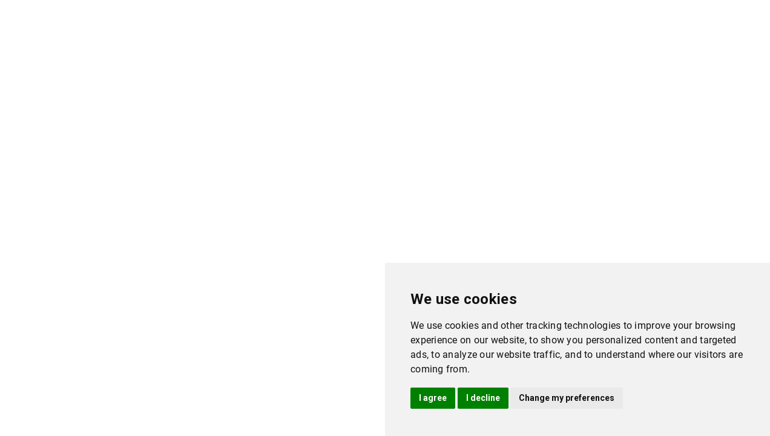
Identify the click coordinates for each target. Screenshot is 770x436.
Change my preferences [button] (566, 398)
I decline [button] (483, 398)
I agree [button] (433, 398)
